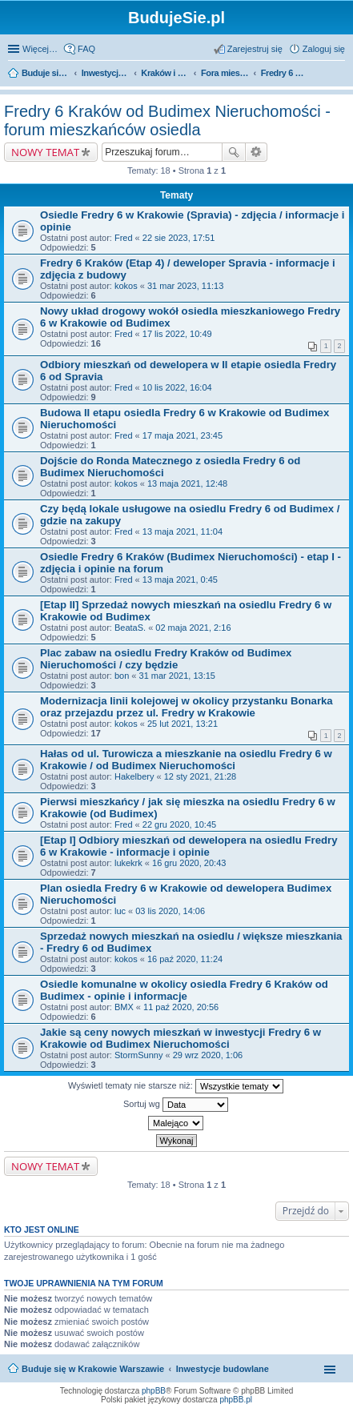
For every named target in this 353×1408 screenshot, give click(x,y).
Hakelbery (134, 776)
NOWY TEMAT (45, 152)
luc (120, 911)
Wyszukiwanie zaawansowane (256, 152)
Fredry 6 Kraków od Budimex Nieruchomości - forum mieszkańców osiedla (167, 120)
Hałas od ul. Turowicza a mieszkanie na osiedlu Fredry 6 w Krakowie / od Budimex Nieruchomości (186, 760)
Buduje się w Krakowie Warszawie (93, 1369)
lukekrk (128, 863)
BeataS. (130, 627)
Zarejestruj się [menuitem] (255, 49)
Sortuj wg (175, 1104)
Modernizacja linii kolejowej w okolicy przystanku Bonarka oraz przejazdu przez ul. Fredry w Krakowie (186, 707)
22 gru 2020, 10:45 (179, 824)
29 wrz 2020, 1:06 (208, 1055)
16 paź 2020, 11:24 (185, 959)
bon (121, 675)
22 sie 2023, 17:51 (178, 238)
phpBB (154, 1390)
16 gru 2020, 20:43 (189, 863)
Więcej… (40, 49)
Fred (123, 238)
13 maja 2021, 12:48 (187, 483)
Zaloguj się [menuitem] (324, 49)
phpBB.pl (235, 1399)
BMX (124, 1007)
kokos (126, 286)
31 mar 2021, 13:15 (177, 675)
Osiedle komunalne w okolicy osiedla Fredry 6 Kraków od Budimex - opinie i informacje (184, 990)
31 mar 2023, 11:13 (185, 286)
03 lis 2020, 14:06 (170, 911)
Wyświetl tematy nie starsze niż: (175, 1086)
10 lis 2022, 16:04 (177, 387)
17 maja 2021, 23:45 (182, 435)
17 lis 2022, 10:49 (177, 334)
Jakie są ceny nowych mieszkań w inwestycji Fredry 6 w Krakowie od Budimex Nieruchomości (180, 1038)
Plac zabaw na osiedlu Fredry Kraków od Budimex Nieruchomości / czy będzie (165, 659)
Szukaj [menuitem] (339, 74)
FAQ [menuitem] (86, 49)
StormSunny (138, 1055)
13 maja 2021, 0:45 (180, 579)
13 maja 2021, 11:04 (182, 531)
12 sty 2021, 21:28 (200, 776)
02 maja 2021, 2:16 (193, 627)
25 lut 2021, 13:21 (182, 723)
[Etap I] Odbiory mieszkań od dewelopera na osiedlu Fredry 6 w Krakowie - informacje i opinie (189, 846)
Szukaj (234, 152)
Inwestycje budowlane (222, 1369)
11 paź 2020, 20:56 (181, 1007)
